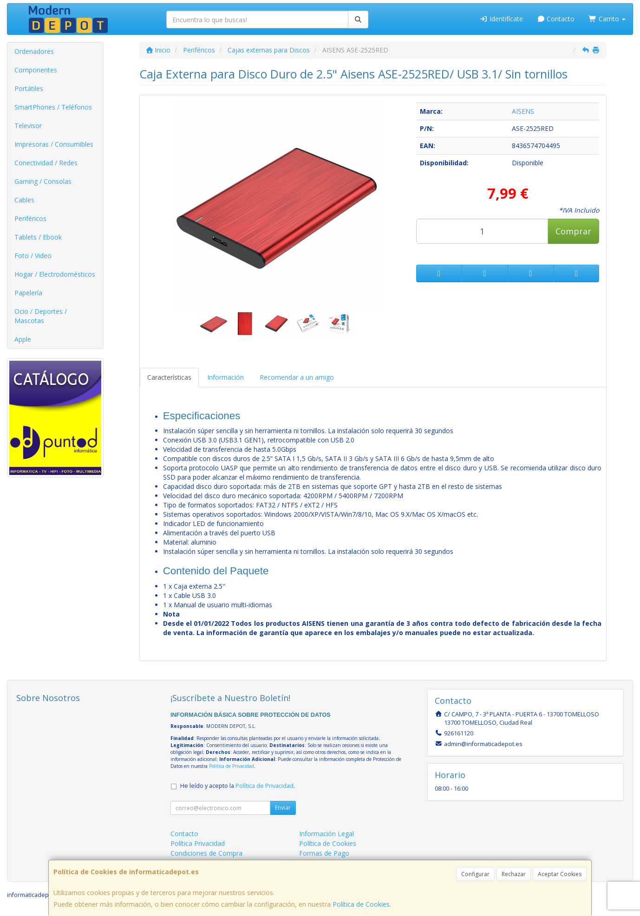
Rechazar (514, 874)
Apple (22, 339)
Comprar (573, 231)
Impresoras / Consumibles (53, 144)
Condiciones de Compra (206, 853)
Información (225, 377)
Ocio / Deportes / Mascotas (40, 316)
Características (169, 377)
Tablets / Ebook (38, 237)
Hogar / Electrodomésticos (54, 274)
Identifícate (501, 18)
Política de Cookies (361, 904)
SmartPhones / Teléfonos (53, 107)
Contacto (556, 18)
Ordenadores (34, 51)
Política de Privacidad (231, 766)
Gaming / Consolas (43, 181)
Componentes (35, 69)
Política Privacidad (197, 843)
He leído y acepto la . (237, 786)
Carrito (607, 18)
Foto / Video (33, 255)
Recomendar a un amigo (297, 377)
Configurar (475, 874)
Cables (24, 199)
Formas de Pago (324, 853)
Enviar (283, 808)
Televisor (28, 125)
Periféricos (30, 218)
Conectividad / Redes (46, 162)
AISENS (523, 111)
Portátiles (28, 88)
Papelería (28, 292)
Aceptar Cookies (559, 874)
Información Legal (326, 833)
